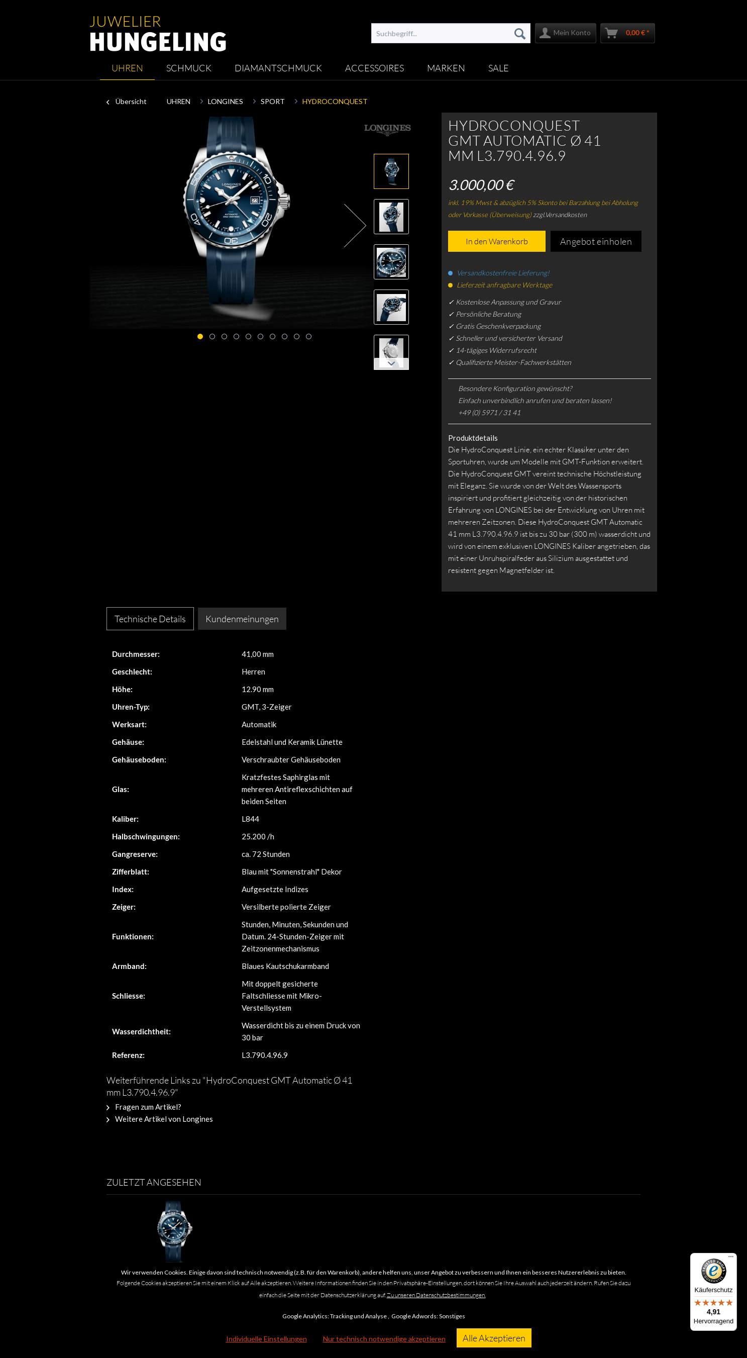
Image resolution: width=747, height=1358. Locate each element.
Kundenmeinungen (242, 618)
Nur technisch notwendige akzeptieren (384, 1338)
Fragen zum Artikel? (143, 1106)
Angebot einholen (596, 241)
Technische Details (150, 618)
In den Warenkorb (497, 241)
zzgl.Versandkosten (560, 215)
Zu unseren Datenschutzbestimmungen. (436, 1295)
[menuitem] (450, 33)
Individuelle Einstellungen (266, 1338)
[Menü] (731, 1259)
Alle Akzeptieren (494, 1337)
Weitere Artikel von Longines (159, 1118)
